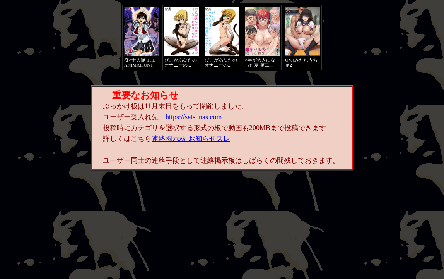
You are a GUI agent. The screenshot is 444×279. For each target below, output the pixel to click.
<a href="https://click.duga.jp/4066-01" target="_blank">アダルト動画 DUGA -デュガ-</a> (222, 37)
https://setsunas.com (194, 117)
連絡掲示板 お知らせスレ (191, 139)
